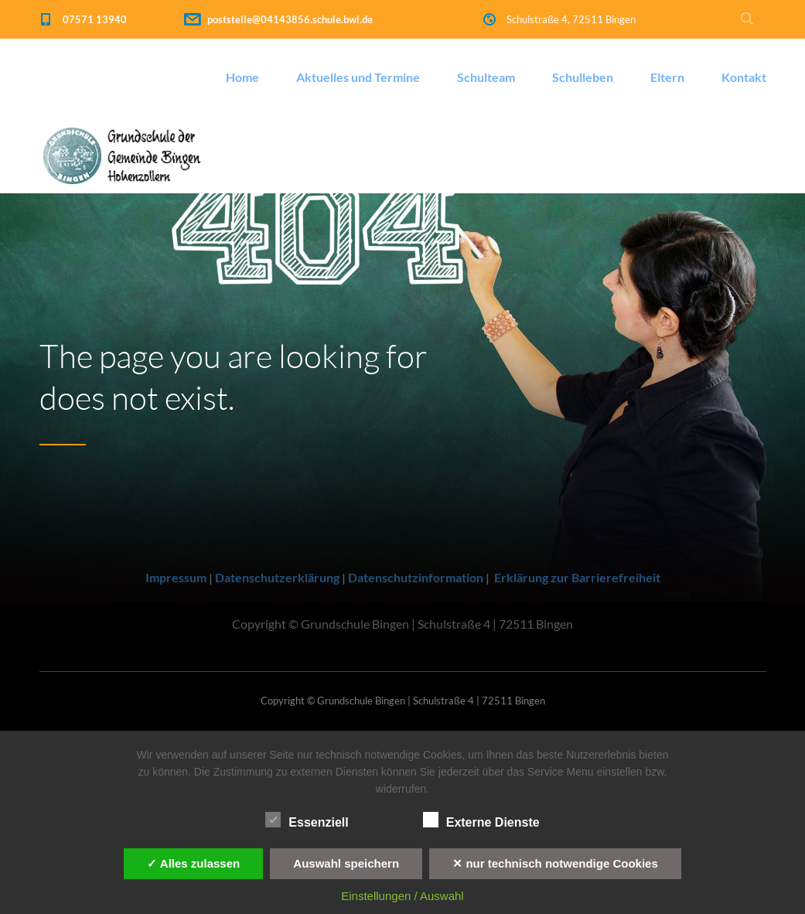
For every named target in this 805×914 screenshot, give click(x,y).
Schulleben (582, 77)
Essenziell (306, 820)
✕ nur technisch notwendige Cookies (555, 863)
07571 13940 (95, 19)
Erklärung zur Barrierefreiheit (577, 577)
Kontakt (743, 77)
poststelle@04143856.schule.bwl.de (290, 19)
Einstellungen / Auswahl (402, 895)
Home (242, 77)
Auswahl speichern (346, 863)
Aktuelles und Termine (358, 77)
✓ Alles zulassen (193, 863)
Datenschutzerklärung (277, 577)
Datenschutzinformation (415, 577)
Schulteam (486, 77)
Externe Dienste (481, 820)
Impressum (175, 577)
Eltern (667, 77)
